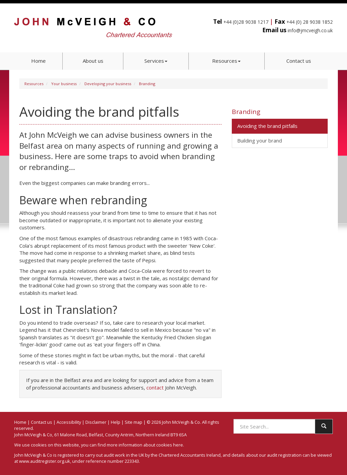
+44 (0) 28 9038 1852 (309, 22)
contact (155, 387)
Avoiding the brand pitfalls (267, 125)
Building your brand (259, 140)
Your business (64, 83)
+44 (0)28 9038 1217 (245, 22)
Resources (226, 60)
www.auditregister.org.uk (44, 461)
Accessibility (69, 422)
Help (115, 422)
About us (93, 60)
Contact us (298, 60)
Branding (147, 83)
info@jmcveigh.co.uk (310, 30)
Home (38, 60)
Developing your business (107, 83)
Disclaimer (95, 422)
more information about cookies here (145, 445)
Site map (133, 422)
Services (155, 60)
